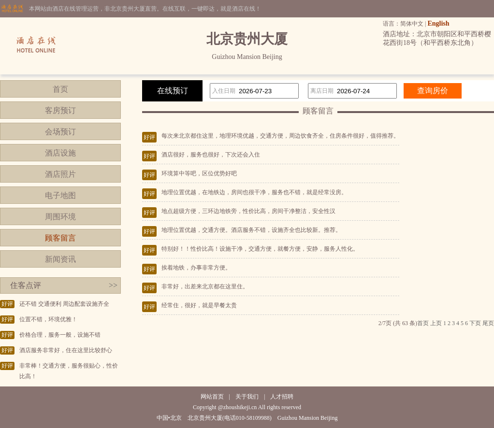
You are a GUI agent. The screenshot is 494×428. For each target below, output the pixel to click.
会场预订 (60, 132)
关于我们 (247, 396)
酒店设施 (60, 153)
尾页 (488, 323)
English (438, 23)
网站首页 (212, 396)
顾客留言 (60, 238)
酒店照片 (60, 174)
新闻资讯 (60, 259)
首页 (60, 89)
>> (113, 285)
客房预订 (60, 110)
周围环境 (60, 217)
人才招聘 (281, 396)
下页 (475, 323)
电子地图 (60, 195)
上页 (436, 323)
